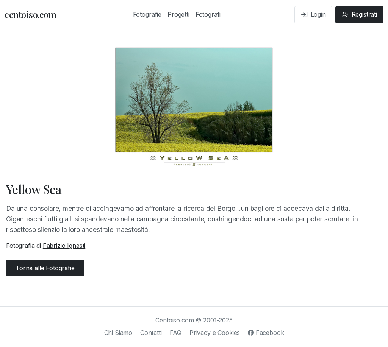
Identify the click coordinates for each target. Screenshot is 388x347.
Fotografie (147, 14)
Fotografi (208, 14)
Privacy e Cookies (214, 332)
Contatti (151, 332)
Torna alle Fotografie (45, 268)
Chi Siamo (118, 332)
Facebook (266, 332)
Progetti (178, 14)
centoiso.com (30, 14)
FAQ (176, 332)
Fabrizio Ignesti (64, 245)
